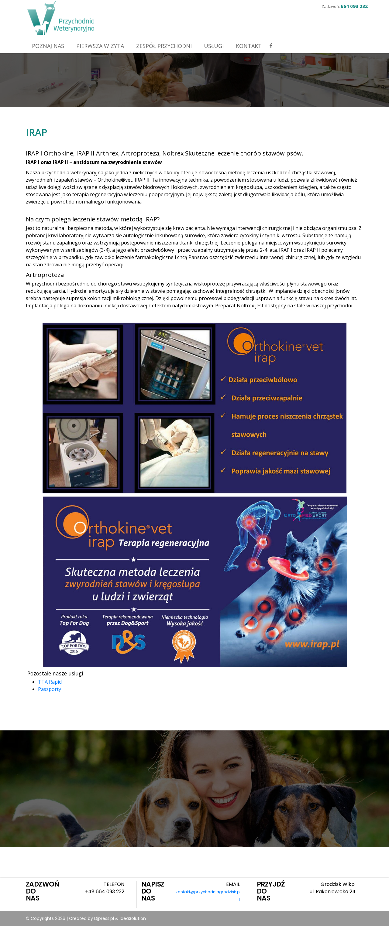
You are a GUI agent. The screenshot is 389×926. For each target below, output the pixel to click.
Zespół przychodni (164, 46)
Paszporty (49, 689)
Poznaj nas (48, 46)
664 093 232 (354, 6)
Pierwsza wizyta (100, 46)
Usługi (214, 46)
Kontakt (249, 46)
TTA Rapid (50, 681)
